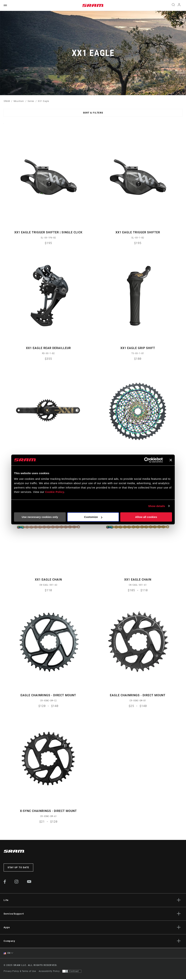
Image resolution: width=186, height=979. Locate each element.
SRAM (7, 101)
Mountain (19, 101)
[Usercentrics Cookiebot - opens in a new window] (147, 460)
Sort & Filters (93, 113)
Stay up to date (18, 867)
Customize (93, 516)
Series (31, 101)
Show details (156, 506)
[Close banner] (170, 460)
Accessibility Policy (49, 971)
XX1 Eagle (43, 101)
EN (7, 953)
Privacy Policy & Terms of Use (20, 971)
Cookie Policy (54, 491)
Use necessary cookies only (40, 516)
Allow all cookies (146, 516)
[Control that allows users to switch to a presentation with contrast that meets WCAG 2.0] (71, 971)
